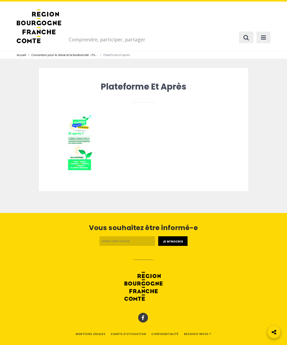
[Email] (127, 241)
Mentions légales (90, 334)
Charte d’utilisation (128, 334)
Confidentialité (164, 334)
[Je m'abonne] (173, 241)
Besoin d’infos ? (197, 334)
